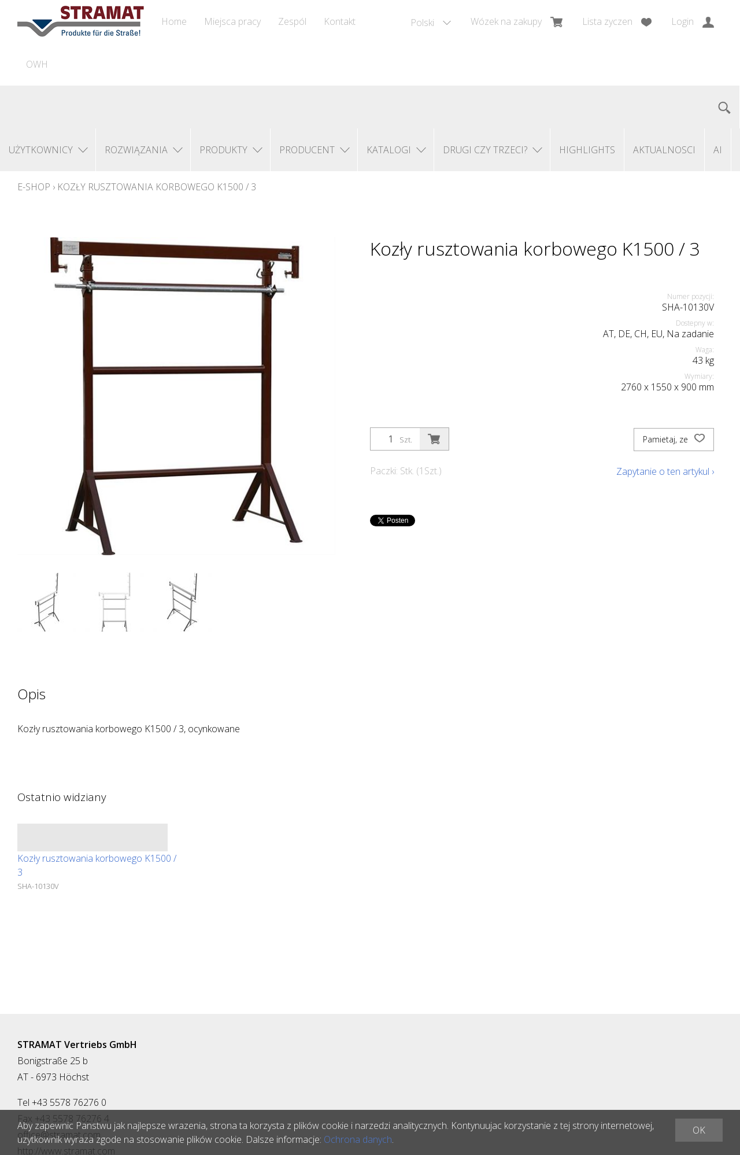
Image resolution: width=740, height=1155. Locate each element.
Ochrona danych (358, 1139)
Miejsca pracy (232, 21)
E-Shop (33, 186)
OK (699, 1130)
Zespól (292, 21)
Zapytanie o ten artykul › (665, 471)
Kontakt (340, 21)
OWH (37, 64)
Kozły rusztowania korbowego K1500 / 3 (156, 186)
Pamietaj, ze (674, 440)
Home (174, 21)
